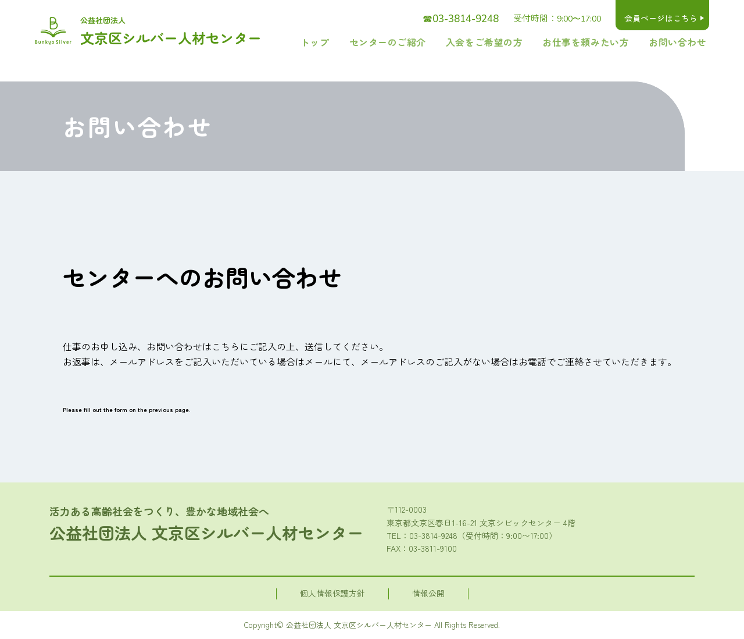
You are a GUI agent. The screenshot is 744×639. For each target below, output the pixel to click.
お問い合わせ (683, 42)
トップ (368, 42)
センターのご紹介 (430, 42)
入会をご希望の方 (514, 42)
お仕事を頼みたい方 (603, 42)
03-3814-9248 (433, 535)
